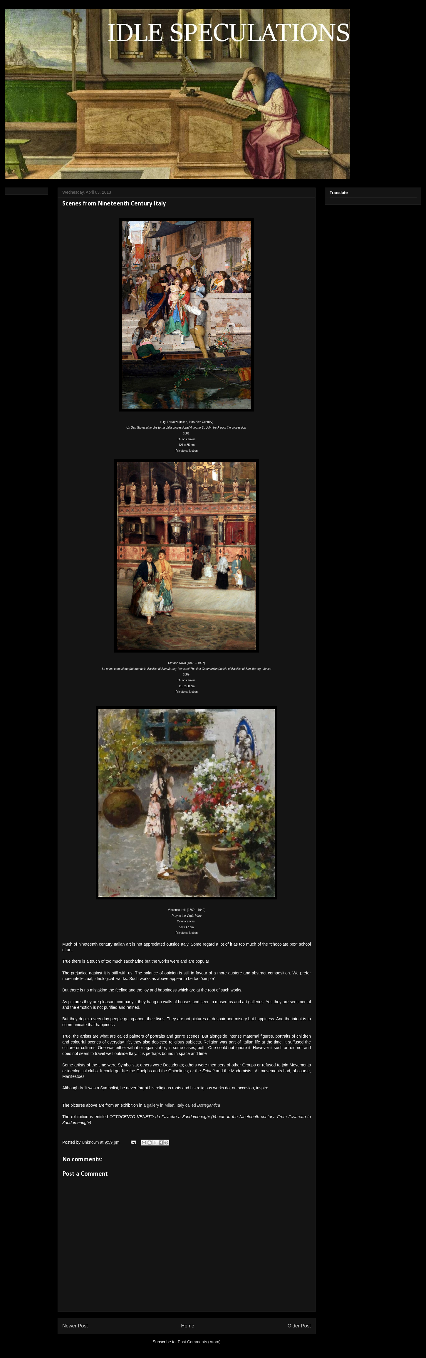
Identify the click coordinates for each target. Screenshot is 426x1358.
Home (187, 1326)
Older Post (299, 1326)
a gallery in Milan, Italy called (181, 1105)
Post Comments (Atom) (199, 1341)
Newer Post (75, 1326)
